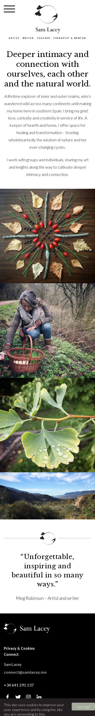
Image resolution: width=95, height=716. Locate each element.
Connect (11, 654)
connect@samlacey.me (25, 672)
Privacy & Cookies (19, 648)
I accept (83, 706)
